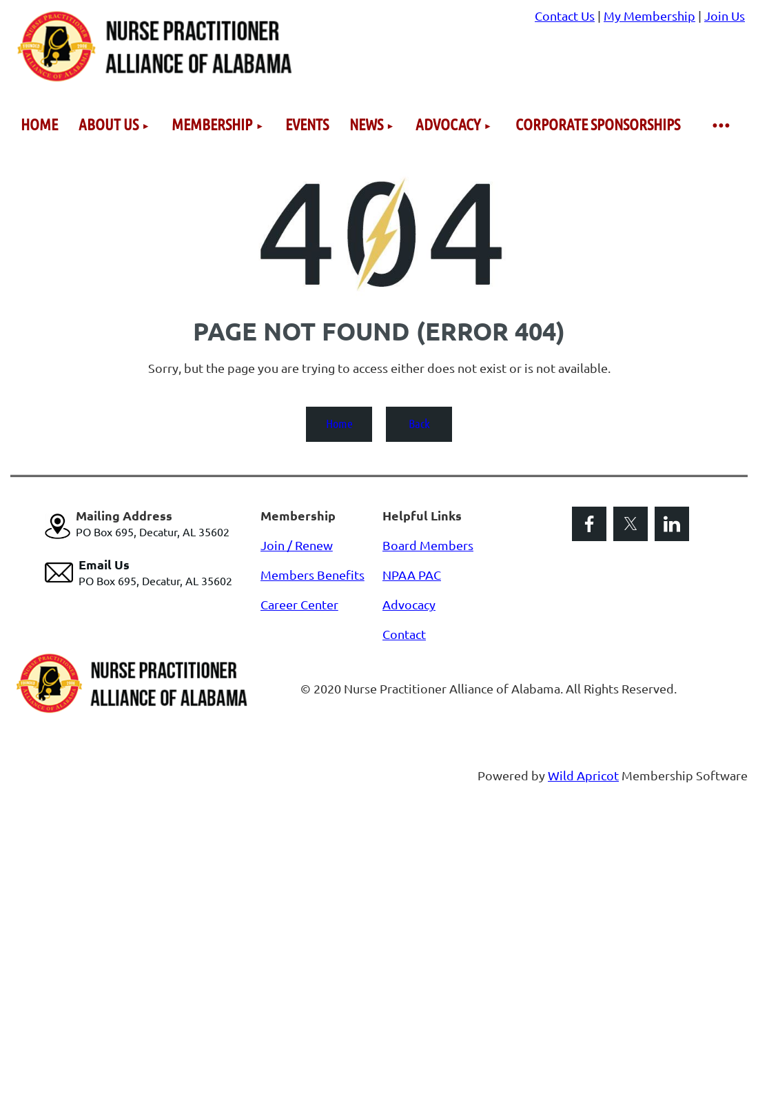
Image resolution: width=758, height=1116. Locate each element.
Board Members (427, 545)
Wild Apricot (583, 775)
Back (419, 423)
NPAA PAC (411, 574)
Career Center (299, 604)
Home (339, 423)
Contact (404, 634)
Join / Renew (296, 545)
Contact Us (565, 15)
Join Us (724, 15)
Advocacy (409, 604)
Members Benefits (312, 574)
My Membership (649, 15)
